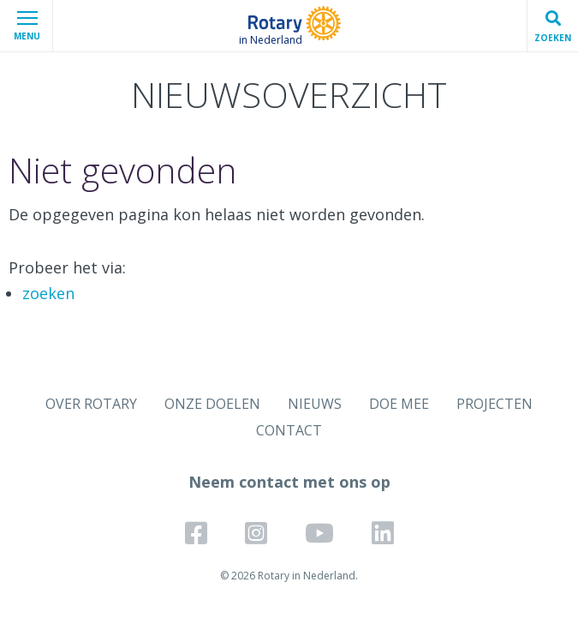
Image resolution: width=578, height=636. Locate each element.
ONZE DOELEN (212, 403)
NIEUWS (315, 403)
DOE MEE (399, 403)
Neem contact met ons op (289, 481)
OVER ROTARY (91, 403)
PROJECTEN (494, 403)
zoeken (48, 293)
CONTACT (289, 430)
